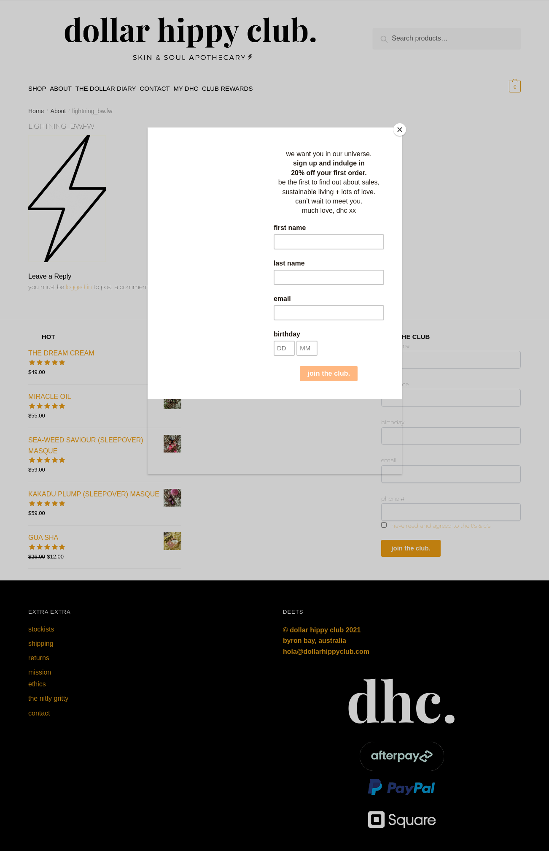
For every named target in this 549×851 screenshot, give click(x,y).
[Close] (399, 129)
